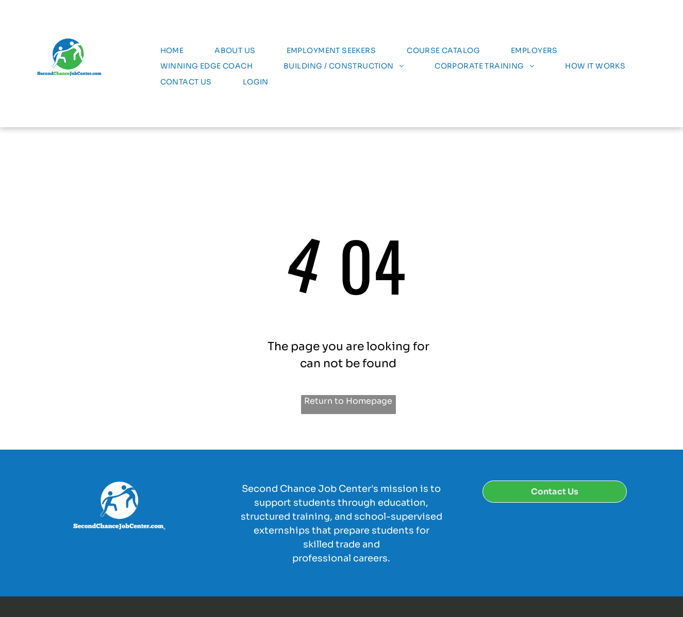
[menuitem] (172, 51)
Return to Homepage (348, 401)
